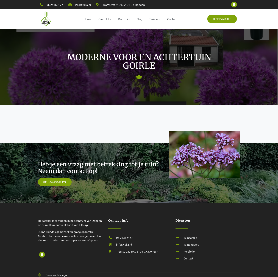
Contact (172, 19)
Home (87, 19)
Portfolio (123, 19)
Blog (139, 19)
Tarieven (154, 19)
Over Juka (104, 19)
